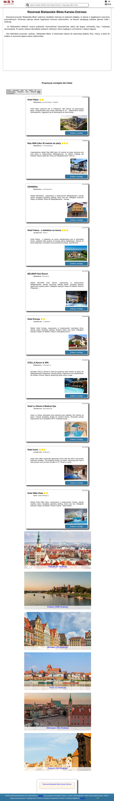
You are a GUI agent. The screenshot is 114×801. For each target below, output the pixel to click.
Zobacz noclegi (76, 133)
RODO (82, 798)
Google (40, 796)
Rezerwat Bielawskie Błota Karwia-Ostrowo (57, 784)
